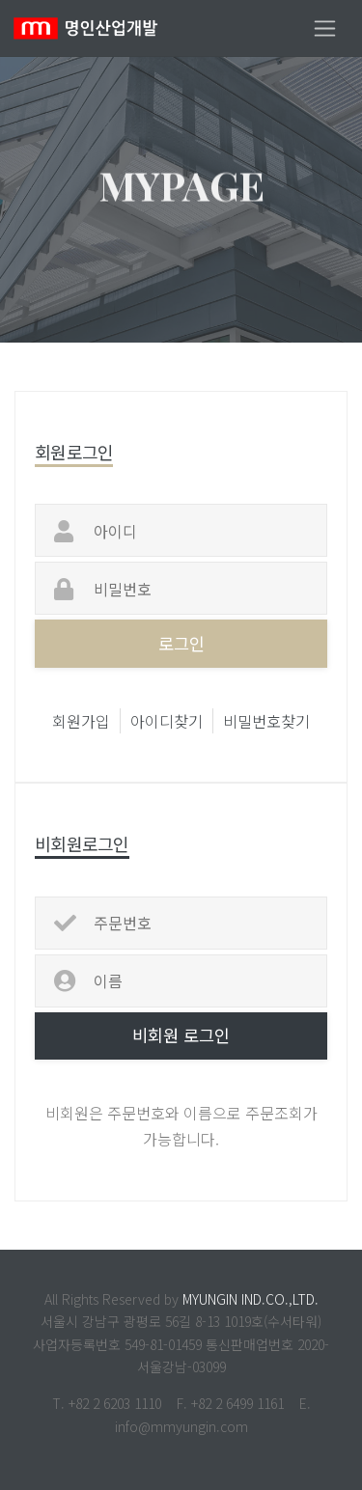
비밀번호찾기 (266, 720)
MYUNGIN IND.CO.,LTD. (250, 1299)
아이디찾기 (166, 720)
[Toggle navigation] (324, 28)
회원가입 (81, 720)
